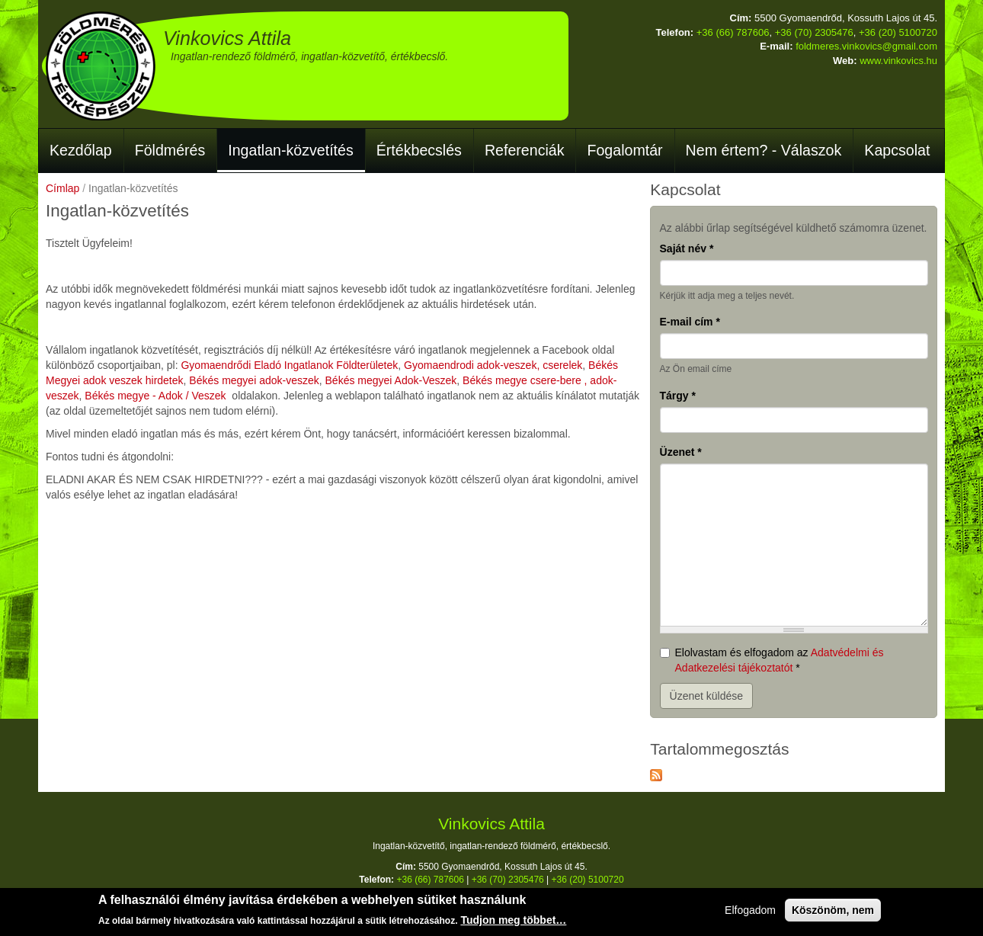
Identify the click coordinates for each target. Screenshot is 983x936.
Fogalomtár (624, 150)
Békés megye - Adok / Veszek (155, 395)
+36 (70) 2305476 (814, 32)
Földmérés (170, 150)
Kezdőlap (81, 150)
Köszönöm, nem (833, 912)
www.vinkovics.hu (898, 60)
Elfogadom (750, 912)
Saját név (687, 248)
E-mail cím (690, 322)
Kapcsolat (897, 150)
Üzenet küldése (707, 696)
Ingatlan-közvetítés (290, 150)
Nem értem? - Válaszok (764, 150)
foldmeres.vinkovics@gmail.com (866, 46)
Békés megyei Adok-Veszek (391, 380)
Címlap (62, 188)
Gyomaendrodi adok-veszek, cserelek (493, 365)
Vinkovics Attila (227, 38)
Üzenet (681, 452)
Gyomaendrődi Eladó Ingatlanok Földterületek (289, 365)
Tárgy (678, 395)
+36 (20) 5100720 (898, 32)
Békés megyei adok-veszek (254, 380)
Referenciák (525, 150)
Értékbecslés (419, 150)
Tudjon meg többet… (513, 922)
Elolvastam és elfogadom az (772, 660)
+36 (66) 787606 (733, 32)
